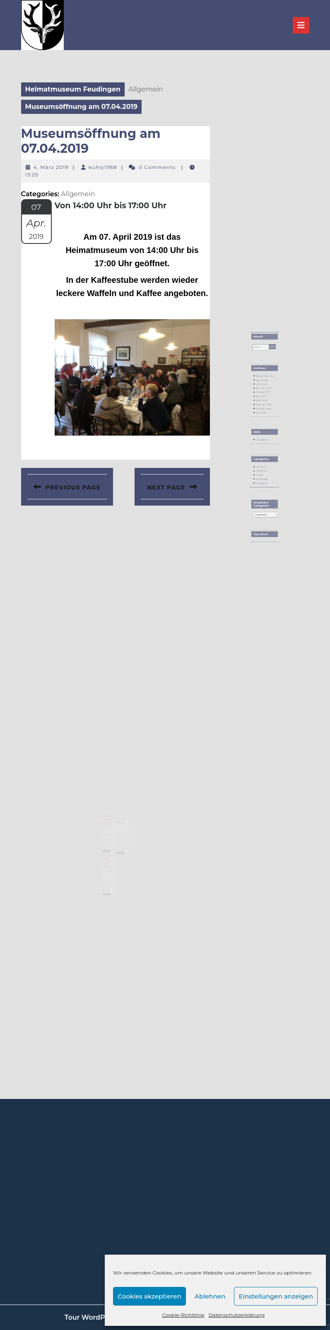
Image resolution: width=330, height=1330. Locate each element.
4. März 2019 (51, 167)
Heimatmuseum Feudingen (73, 89)
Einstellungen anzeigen (275, 1296)
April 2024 (262, 412)
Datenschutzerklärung (237, 1315)
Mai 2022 (262, 423)
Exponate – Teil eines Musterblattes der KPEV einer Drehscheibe (109, 855)
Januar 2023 (263, 420)
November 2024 (265, 409)
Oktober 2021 (264, 430)
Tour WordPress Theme (105, 1317)
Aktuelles (262, 468)
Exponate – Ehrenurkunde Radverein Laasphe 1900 (109, 823)
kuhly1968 (103, 167)
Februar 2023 (264, 417)
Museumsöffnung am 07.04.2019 (91, 141)
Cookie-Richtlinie (183, 1315)
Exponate (262, 476)
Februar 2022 (264, 428)
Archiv (261, 473)
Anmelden (263, 450)
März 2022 (262, 425)
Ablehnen (210, 1296)
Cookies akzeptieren (149, 1296)
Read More (108, 846)
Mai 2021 (262, 433)
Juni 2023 (262, 415)
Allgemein (262, 470)
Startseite (262, 478)
